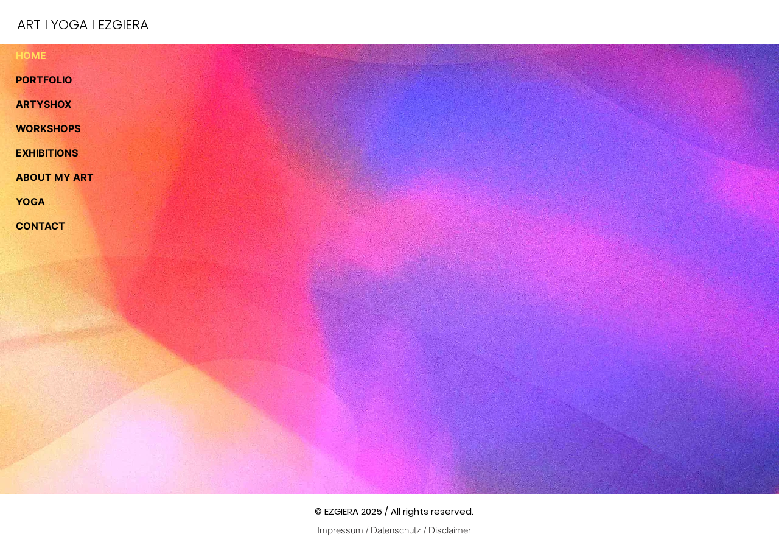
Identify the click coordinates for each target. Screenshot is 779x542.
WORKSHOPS (48, 128)
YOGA (30, 201)
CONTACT (40, 226)
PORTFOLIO (44, 80)
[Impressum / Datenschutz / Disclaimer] (393, 530)
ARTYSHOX (43, 104)
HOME (31, 55)
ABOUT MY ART (55, 177)
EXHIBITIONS (47, 153)
